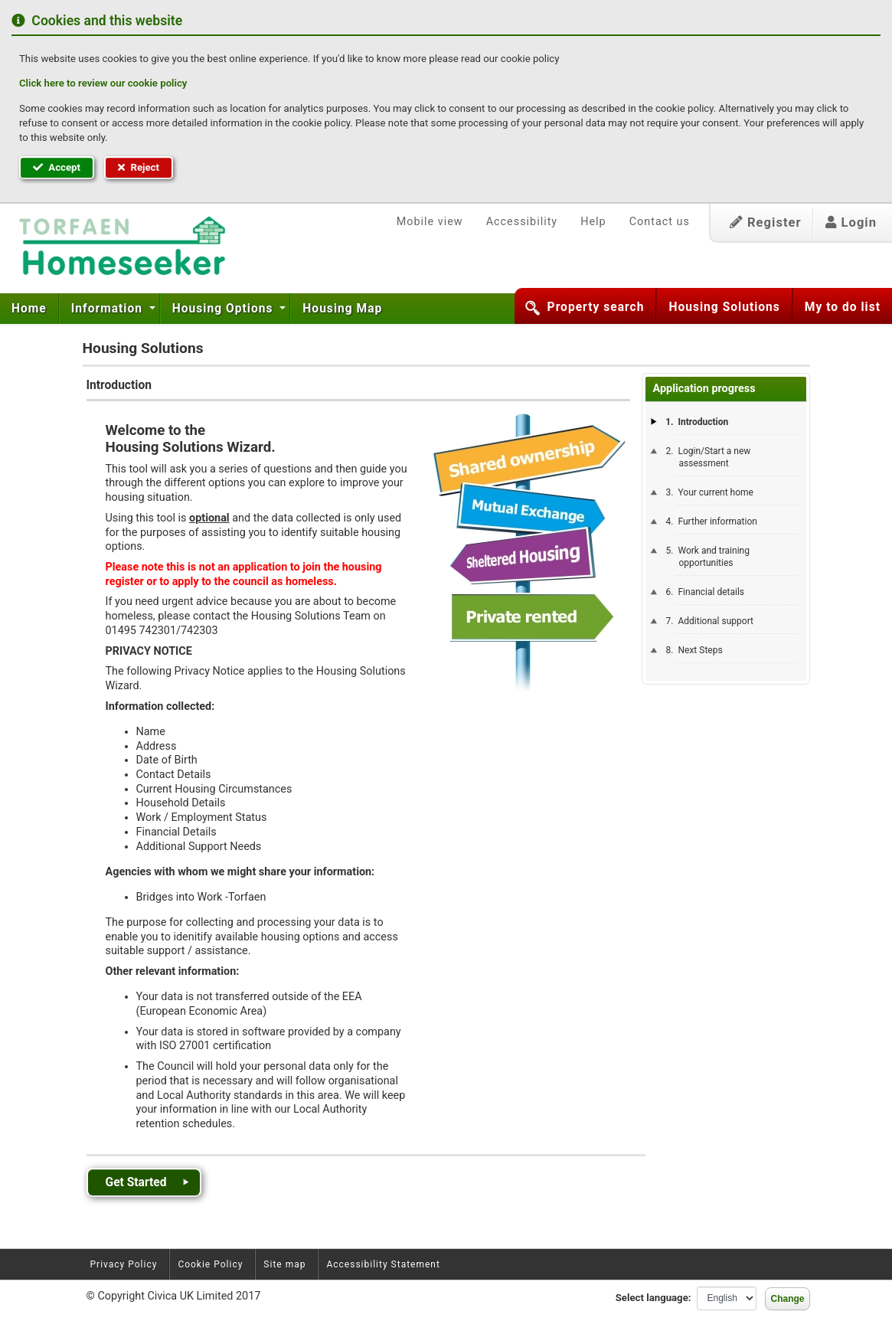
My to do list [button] (843, 307)
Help (593, 221)
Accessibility (522, 221)
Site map (284, 1264)
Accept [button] (56, 167)
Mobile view (430, 221)
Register (766, 222)
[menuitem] (29, 308)
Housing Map (342, 309)
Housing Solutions (723, 307)
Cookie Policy (210, 1264)
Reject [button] (138, 167)
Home (29, 309)
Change (787, 1298)
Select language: (653, 1297)
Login (851, 222)
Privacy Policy (124, 1264)
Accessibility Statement (382, 1264)
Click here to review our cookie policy (103, 83)
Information (108, 309)
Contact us (659, 221)
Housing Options (224, 309)
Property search (596, 307)
